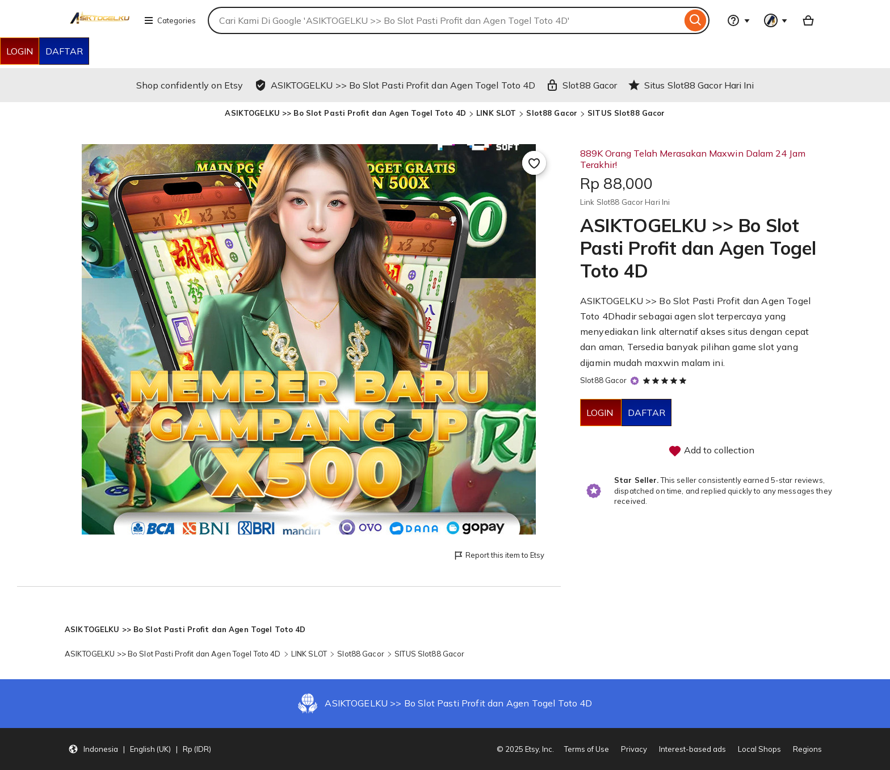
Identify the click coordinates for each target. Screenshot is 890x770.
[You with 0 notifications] (776, 20)
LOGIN (19, 51)
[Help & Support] (738, 20)
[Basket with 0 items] (808, 20)
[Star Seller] (634, 381)
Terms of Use (586, 749)
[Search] (696, 20)
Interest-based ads (692, 749)
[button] (140, 749)
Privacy (634, 749)
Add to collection (711, 451)
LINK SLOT (496, 112)
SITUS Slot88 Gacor (626, 112)
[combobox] (445, 20)
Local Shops (759, 749)
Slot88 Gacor (551, 112)
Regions (807, 749)
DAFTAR (64, 51)
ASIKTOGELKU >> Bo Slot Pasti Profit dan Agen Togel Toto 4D (345, 112)
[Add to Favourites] (534, 163)
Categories (170, 20)
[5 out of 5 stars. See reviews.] (666, 380)
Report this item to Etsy (498, 555)
